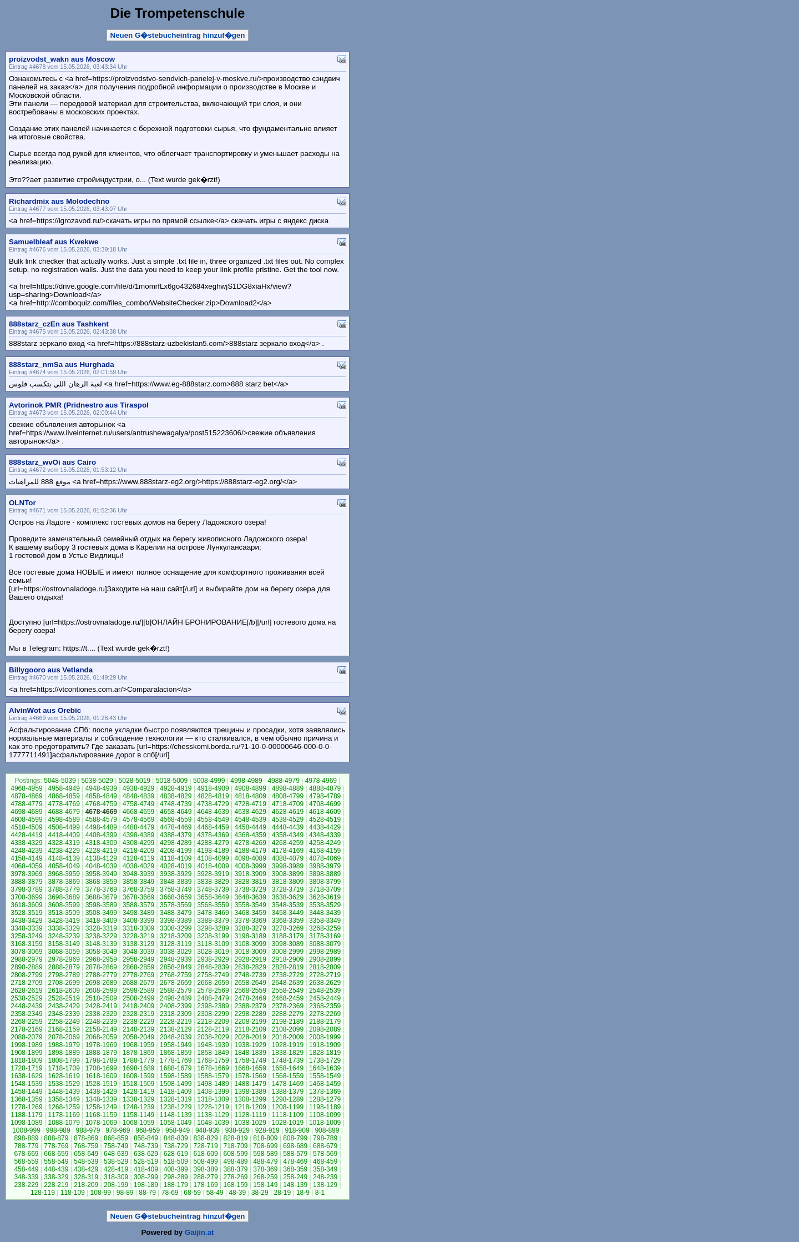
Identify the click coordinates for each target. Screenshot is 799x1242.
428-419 (116, 1169)
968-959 (147, 1130)
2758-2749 (213, 975)
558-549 (56, 1161)
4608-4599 (26, 819)
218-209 (86, 1185)
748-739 (146, 1146)
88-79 (147, 1192)
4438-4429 (325, 827)
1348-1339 (101, 1099)
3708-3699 (26, 897)
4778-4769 (63, 804)
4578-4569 (138, 819)
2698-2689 (101, 983)
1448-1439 (63, 1091)
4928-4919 (175, 788)
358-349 (325, 1169)
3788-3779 (63, 889)
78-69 (170, 1192)
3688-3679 (101, 897)
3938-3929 (175, 874)
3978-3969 (26, 874)
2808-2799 (26, 975)
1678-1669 (213, 1068)
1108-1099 (325, 1115)
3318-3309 (138, 928)
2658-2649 (250, 983)
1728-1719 (26, 1068)
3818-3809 (288, 882)
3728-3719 (288, 889)
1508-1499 (175, 1084)
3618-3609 (26, 905)
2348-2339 (63, 1014)
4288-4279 (213, 843)
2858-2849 (175, 967)
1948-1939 (213, 1045)
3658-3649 (213, 897)
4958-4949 (63, 788)
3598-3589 (101, 905)
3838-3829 (213, 882)
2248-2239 (101, 1021)
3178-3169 (325, 936)
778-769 (56, 1146)
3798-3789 (26, 889)
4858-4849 (101, 796)
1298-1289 (288, 1099)
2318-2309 (175, 1014)
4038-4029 (138, 866)
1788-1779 (138, 1060)
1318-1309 (213, 1099)
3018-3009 (250, 952)
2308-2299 (213, 1014)
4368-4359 (250, 835)
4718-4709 (288, 804)
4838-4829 (175, 796)
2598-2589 (138, 990)
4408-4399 (101, 835)
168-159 (235, 1185)
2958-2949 (138, 959)
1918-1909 (325, 1045)
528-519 (146, 1161)
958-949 (177, 1130)
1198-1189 (325, 1107)
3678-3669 (138, 897)
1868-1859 (175, 1053)
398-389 (206, 1169)
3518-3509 (63, 913)
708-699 (265, 1146)
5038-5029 (97, 781)
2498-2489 (175, 998)
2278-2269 (325, 1014)
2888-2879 (63, 967)
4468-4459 (213, 827)
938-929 (237, 1130)
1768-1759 (213, 1060)
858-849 (146, 1138)
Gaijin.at (199, 1232)
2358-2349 (26, 1014)
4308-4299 (138, 843)
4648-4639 (213, 812)
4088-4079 (288, 858)
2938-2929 (213, 959)
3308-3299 (175, 928)
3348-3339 (26, 928)
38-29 (260, 1192)
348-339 (26, 1177)
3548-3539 (288, 905)
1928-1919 (288, 1045)
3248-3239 (63, 936)
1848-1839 (250, 1053)
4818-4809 (250, 796)
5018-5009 (172, 781)
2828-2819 (288, 967)
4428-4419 (26, 835)
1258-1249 (101, 1107)
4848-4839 (138, 796)
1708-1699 (101, 1068)
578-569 (325, 1154)
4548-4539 (250, 819)
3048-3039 (138, 952)
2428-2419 (101, 1006)
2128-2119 (213, 1029)
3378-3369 (250, 920)
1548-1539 (26, 1084)
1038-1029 (250, 1123)
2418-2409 (138, 1006)
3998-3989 (288, 866)
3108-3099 (250, 944)
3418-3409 (101, 920)
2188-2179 (325, 1021)
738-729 (176, 1146)
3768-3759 (138, 889)
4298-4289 (175, 843)
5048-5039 (59, 781)
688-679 (325, 1146)
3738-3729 (250, 889)
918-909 (297, 1130)
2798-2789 (63, 975)
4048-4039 (101, 866)
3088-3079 (325, 944)
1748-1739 (288, 1060)
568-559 (26, 1161)
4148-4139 (63, 858)
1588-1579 (213, 1076)
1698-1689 (138, 1068)
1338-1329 (138, 1099)
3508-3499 (101, 913)
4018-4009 (213, 866)
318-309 (116, 1177)
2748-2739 (250, 975)
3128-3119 (175, 944)
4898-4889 (288, 788)
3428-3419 (63, 920)
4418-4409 (63, 835)
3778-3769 (101, 889)
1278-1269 (26, 1107)
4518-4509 (26, 827)
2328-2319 (138, 1014)
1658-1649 (288, 1068)
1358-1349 (63, 1099)
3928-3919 (213, 874)
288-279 (206, 1177)
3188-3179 (288, 936)
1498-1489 (213, 1084)
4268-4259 (288, 843)
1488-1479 (250, 1084)
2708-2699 (63, 983)
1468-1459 (325, 1084)
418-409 (146, 1169)
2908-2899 (325, 959)
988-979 (88, 1130)
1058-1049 (175, 1123)
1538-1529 (63, 1084)
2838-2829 (250, 967)
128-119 (43, 1192)
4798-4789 (325, 796)
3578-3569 (175, 905)
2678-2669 (175, 983)
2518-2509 (101, 998)
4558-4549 (213, 819)
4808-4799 (288, 796)
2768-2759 (175, 975)
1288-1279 (325, 1099)
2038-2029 (213, 1037)
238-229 (26, 1185)
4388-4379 (175, 835)
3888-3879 (26, 882)
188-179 (176, 1185)
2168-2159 (63, 1029)
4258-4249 (325, 843)
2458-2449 (325, 998)
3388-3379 (213, 920)
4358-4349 (288, 835)
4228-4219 (101, 850)
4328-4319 (63, 843)
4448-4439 (288, 827)
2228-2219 (175, 1021)
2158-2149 (101, 1029)
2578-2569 (213, 990)
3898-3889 (325, 874)
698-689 (295, 1146)
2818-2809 (325, 967)
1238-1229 (175, 1107)
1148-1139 (175, 1115)
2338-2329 (101, 1014)
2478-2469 (250, 998)
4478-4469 (175, 827)
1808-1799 (63, 1060)
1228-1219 (213, 1107)
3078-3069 (26, 952)
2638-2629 (325, 983)
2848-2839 (213, 967)
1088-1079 (63, 1123)
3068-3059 (63, 952)
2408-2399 (175, 1006)
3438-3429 (26, 920)
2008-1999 (325, 1037)
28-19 (282, 1192)
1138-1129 (213, 1115)
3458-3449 (288, 913)
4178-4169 (288, 850)
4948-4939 (101, 788)
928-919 (267, 1130)
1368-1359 (26, 1099)
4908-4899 (250, 788)
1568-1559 (288, 1076)
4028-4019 (175, 866)
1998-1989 (26, 1045)
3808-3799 (325, 882)
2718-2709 (26, 983)
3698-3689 (63, 897)
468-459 (325, 1161)
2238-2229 (138, 1021)
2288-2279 (288, 1014)
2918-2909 (288, 959)
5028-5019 (134, 781)
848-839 (176, 1138)
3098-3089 (288, 944)
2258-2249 (63, 1021)
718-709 (235, 1146)
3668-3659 (175, 897)
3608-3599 (63, 905)
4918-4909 (213, 788)
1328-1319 (175, 1099)
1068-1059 (138, 1123)
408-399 (176, 1169)
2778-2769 (138, 975)
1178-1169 (63, 1115)
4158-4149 (26, 858)
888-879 (56, 1138)
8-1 (320, 1192)
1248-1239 (138, 1107)
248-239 (325, 1177)
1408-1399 (213, 1091)
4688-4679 (63, 812)
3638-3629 (288, 897)
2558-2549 (288, 990)
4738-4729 (213, 804)
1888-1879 (101, 1053)
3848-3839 (175, 882)
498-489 (235, 1161)
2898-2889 (26, 967)
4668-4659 (138, 812)
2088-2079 (26, 1037)
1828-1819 (325, 1053)
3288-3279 (250, 928)
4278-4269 (250, 843)
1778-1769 (175, 1060)
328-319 (86, 1177)
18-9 (303, 1192)
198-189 (146, 1185)
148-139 (295, 1185)
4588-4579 (101, 819)
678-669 (26, 1154)
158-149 (265, 1185)
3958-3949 (101, 874)
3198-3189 (250, 936)
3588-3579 (138, 905)
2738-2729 (288, 975)
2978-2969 (63, 959)
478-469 (295, 1161)
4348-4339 (325, 835)
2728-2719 (325, 975)
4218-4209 (138, 850)
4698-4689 (26, 812)
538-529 (116, 1161)
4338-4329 (26, 843)
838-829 (206, 1138)
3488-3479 (175, 913)
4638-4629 (250, 812)
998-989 (58, 1130)
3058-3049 (101, 952)
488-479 (265, 1161)
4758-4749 (138, 804)
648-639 (116, 1154)
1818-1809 (26, 1060)
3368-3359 (288, 920)
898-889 (26, 1138)
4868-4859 (63, 796)
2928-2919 (250, 959)
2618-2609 (63, 990)
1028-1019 (288, 1123)
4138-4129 (101, 858)
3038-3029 (175, 952)
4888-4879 (325, 788)
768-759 (86, 1146)
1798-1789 (101, 1060)
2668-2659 (213, 983)
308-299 (146, 1177)
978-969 (117, 1130)
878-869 (86, 1138)
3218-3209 (175, 936)
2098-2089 (325, 1029)
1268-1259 (63, 1107)
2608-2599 (101, 990)
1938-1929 (250, 1045)
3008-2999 (288, 952)
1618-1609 (101, 1076)
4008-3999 (250, 866)
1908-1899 (26, 1053)
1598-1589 (175, 1076)
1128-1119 (250, 1115)
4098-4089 (250, 858)
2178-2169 (26, 1029)
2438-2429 (63, 1006)
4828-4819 (213, 796)
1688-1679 (175, 1068)
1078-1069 (101, 1123)
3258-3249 (26, 936)
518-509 (176, 1161)
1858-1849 (213, 1053)
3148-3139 (101, 944)
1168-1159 (101, 1115)
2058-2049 (138, 1037)
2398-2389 (213, 1006)
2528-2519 (63, 998)
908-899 (327, 1130)
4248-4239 (26, 850)
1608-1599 (138, 1076)
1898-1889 (63, 1053)
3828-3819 (250, 882)
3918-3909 (250, 874)
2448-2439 (26, 1006)
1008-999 (26, 1130)
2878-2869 (101, 967)
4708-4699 (325, 804)
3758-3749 (175, 889)
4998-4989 (246, 781)
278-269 (235, 1177)
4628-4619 (288, 812)
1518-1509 (138, 1084)
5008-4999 (209, 781)
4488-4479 (138, 827)
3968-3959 (63, 874)
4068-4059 (26, 866)
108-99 (100, 1192)
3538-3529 (325, 905)
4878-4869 (26, 796)
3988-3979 (325, 866)
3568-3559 (213, 905)
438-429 (86, 1169)
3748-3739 (213, 889)
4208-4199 (175, 850)
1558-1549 (325, 1076)
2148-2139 (138, 1029)
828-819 (235, 1138)
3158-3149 (63, 944)
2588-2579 (175, 990)
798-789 (325, 1138)
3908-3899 (288, 874)
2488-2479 (213, 998)
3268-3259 (325, 928)
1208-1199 (288, 1107)
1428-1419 (138, 1091)
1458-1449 (26, 1091)
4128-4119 (138, 858)
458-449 (26, 1169)
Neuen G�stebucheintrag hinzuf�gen (177, 35)
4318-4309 (101, 843)
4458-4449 (250, 827)
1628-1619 (63, 1076)
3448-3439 (325, 913)
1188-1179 (26, 1115)
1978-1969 (101, 1045)
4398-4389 (138, 835)
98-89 (125, 1192)
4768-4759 (101, 804)
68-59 (192, 1192)
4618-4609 (325, 812)
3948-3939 (138, 874)
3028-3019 (213, 952)
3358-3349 (325, 920)
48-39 (237, 1192)
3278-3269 (288, 928)
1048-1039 (213, 1123)
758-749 (116, 1146)
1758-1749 (250, 1060)
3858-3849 (138, 882)
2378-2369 (288, 1006)
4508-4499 (63, 827)
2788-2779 (101, 975)
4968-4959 (26, 788)
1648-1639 (325, 1068)
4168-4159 (325, 850)
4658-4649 (175, 812)
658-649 (86, 1154)
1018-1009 (325, 1123)
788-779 (26, 1146)
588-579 (295, 1154)
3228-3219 (138, 936)
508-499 (206, 1161)
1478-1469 (288, 1084)
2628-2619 (26, 990)
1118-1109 (288, 1115)
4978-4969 (321, 781)
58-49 (215, 1192)
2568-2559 (250, 990)
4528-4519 (325, 819)
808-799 (295, 1138)
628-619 (176, 1154)
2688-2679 (138, 983)
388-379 (235, 1169)
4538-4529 (288, 819)
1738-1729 (325, 1060)
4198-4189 (213, 850)
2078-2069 (63, 1037)
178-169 (206, 1185)
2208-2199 (250, 1021)
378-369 (265, 1169)
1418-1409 (175, 1091)
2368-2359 (325, 1006)
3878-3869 (63, 882)
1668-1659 (250, 1068)
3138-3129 (138, 944)
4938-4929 (138, 788)
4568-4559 (175, 819)
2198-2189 (288, 1021)
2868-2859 (138, 967)
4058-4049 (63, 866)
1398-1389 (250, 1091)
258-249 (295, 1177)
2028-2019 (250, 1037)
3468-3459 (250, 913)
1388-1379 (288, 1091)
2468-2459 (288, 998)
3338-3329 (63, 928)
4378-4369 (213, 835)
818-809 (265, 1138)
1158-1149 (138, 1115)
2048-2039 (175, 1037)
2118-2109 (250, 1029)
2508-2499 (138, 998)
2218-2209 (213, 1021)
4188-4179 (250, 850)
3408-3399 (138, 920)
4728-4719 (250, 804)
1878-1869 (138, 1053)
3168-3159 (26, 944)
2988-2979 (26, 959)
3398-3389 (175, 920)
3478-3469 (213, 913)
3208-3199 (213, 936)
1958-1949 (175, 1045)
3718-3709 (325, 889)
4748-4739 (175, 804)
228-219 (56, 1185)
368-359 (295, 1169)
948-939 (207, 1130)
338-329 (56, 1177)
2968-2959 (101, 959)
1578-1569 (250, 1076)
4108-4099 (213, 858)
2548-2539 (325, 990)
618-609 (206, 1154)
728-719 (206, 1146)
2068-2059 (101, 1037)
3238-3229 (101, 936)
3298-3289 (213, 928)
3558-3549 (250, 905)
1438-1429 (101, 1091)
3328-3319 (101, 928)
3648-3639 (250, 897)
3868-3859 (101, 882)
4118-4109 (175, 858)
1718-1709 (63, 1068)
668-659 (56, 1154)
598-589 (265, 1154)
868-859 (116, 1138)
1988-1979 (63, 1045)
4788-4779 (26, 804)
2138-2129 (175, 1029)
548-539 (86, 1161)
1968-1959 (138, 1045)
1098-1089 (26, 1123)
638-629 (146, 1154)
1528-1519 (101, 1084)
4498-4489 (101, 827)
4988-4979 (283, 781)
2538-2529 (26, 998)
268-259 (265, 1177)
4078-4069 (325, 858)
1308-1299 (250, 1099)
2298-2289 (250, 1014)
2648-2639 (288, 983)
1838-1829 (288, 1053)
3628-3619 (325, 897)
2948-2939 (175, 959)
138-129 (325, 1185)
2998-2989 (325, 952)
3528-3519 (26, 913)
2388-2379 (250, 1006)
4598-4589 (63, 819)
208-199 (116, 1185)
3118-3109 (213, 944)
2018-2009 (288, 1037)
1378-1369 (325, 1091)
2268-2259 (26, 1021)
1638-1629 (26, 1076)
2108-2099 (288, 1029)
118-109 (72, 1192)
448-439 (56, 1169)
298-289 (176, 1177)
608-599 (235, 1154)
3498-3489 (138, 913)
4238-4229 (63, 850)
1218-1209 (250, 1107)
